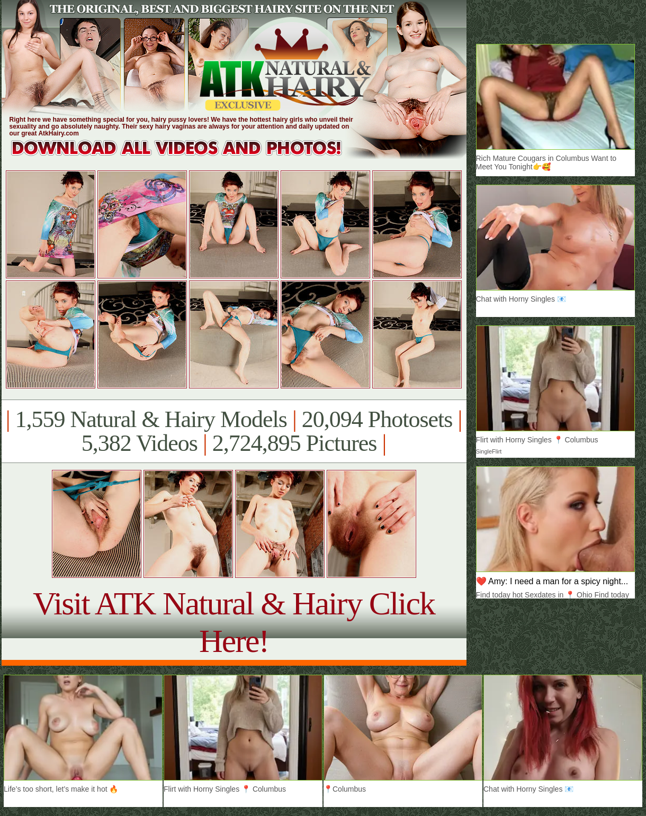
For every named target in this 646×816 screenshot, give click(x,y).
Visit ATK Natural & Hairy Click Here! (234, 622)
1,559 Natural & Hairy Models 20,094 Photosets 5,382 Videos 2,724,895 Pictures (234, 431)
